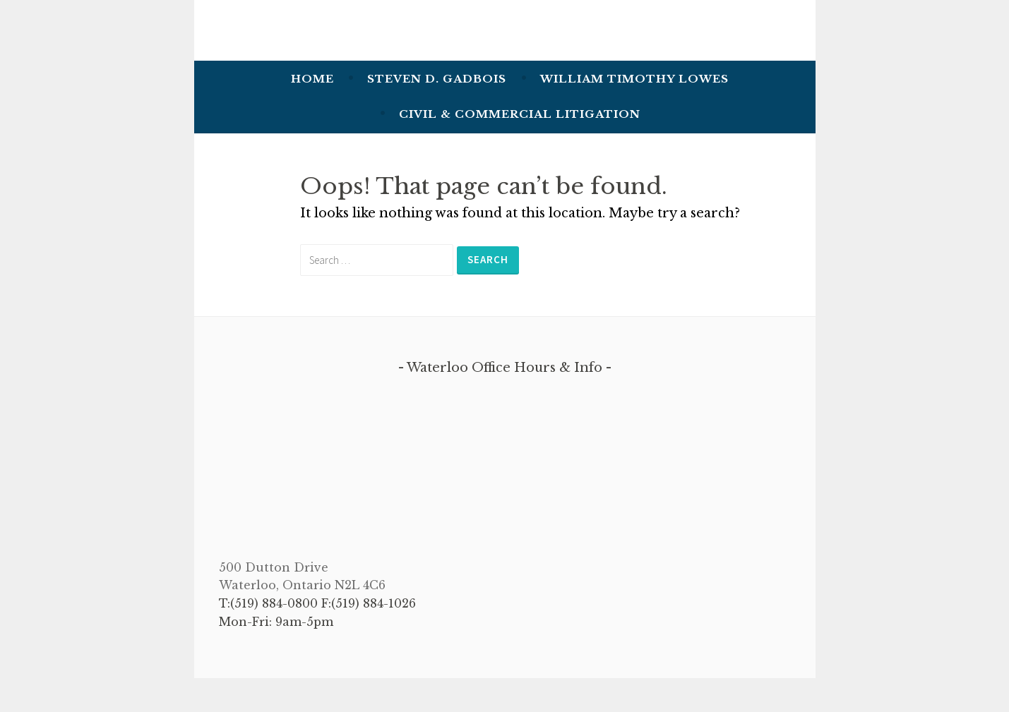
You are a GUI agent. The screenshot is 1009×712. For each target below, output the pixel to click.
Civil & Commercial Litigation (519, 114)
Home (312, 78)
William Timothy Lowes (634, 78)
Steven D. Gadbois (436, 78)
